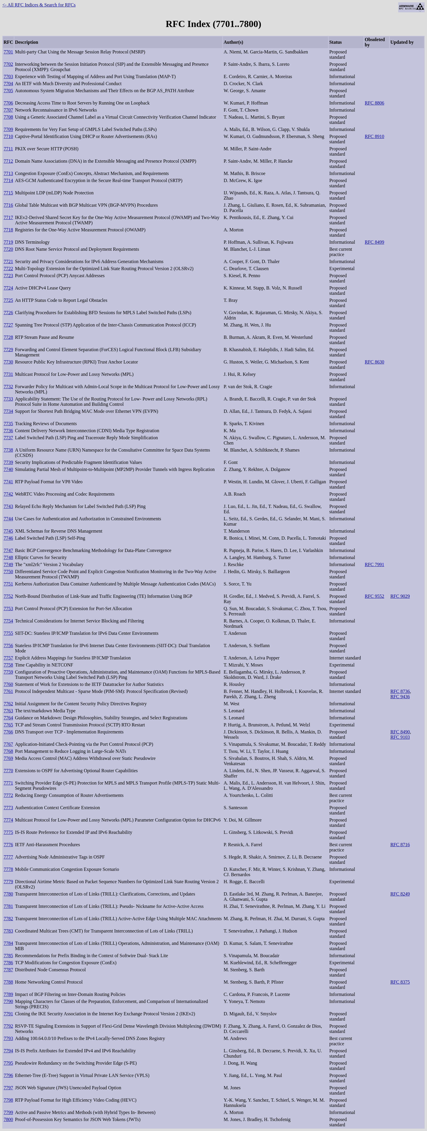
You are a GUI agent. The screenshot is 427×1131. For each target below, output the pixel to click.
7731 (8, 374)
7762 (8, 703)
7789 (8, 994)
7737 (8, 437)
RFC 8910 (374, 136)
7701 (8, 51)
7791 (8, 1013)
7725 (8, 300)
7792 (8, 1026)
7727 (8, 324)
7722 (8, 268)
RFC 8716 (400, 844)
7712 (8, 161)
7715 (8, 192)
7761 (8, 691)
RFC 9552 (374, 596)
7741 (8, 481)
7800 (8, 1119)
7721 (8, 261)
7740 (8, 469)
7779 (8, 881)
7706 (8, 102)
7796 (8, 1075)
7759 (8, 671)
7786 (8, 962)
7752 (8, 596)
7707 (8, 109)
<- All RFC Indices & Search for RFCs (38, 4)
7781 (8, 906)
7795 (8, 1063)
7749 (8, 564)
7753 (8, 608)
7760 (8, 684)
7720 (8, 249)
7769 (8, 758)
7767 (8, 744)
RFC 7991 (374, 564)
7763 (8, 710)
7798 (8, 1100)
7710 (8, 136)
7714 (8, 180)
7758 (8, 664)
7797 (8, 1087)
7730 (8, 361)
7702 (8, 64)
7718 (8, 229)
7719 (8, 242)
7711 (8, 148)
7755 (8, 633)
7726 (8, 312)
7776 (8, 844)
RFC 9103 (400, 737)
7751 (8, 583)
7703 (8, 76)
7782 (8, 918)
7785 (8, 955)
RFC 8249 (400, 893)
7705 (8, 90)
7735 (8, 423)
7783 (8, 930)
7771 (8, 782)
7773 (8, 807)
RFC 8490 (400, 731)
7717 (8, 217)
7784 (8, 943)
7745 (8, 531)
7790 (8, 1001)
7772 (8, 795)
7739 (8, 462)
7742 (8, 494)
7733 (8, 398)
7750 (8, 571)
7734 (8, 411)
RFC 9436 (400, 696)
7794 (8, 1050)
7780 (8, 893)
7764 (8, 717)
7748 (8, 557)
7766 (8, 731)
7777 (8, 856)
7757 (8, 657)
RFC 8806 (374, 102)
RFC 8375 (400, 981)
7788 (8, 981)
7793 (8, 1038)
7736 (8, 430)
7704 (8, 83)
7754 (8, 620)
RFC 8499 (374, 242)
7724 (8, 287)
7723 (8, 275)
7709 (8, 129)
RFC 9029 (400, 596)
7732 (8, 386)
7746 (8, 538)
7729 (8, 349)
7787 (8, 969)
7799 (8, 1112)
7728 (8, 337)
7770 (8, 770)
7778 (8, 869)
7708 (8, 117)
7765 (8, 724)
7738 (8, 449)
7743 (8, 506)
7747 (8, 550)
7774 (8, 819)
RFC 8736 (400, 691)
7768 (8, 751)
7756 (8, 645)
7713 (8, 173)
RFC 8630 (374, 361)
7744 (8, 518)
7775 (8, 832)
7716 (8, 205)
